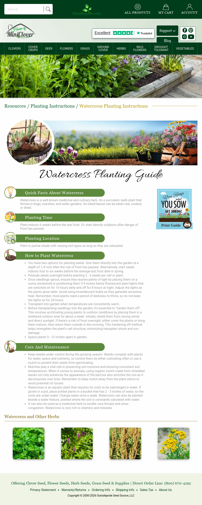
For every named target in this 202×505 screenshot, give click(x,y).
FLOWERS (66, 48)
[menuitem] (14, 49)
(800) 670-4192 (177, 483)
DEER (48, 48)
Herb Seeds (80, 483)
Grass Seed (101, 483)
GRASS (85, 48)
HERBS (121, 48)
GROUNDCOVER (103, 48)
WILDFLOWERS (139, 48)
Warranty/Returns (74, 490)
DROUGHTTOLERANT (161, 48)
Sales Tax (146, 490)
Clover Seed (35, 483)
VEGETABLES (185, 48)
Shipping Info (125, 490)
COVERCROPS (33, 48)
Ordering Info (101, 490)
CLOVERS (14, 48)
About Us (165, 490)
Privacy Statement (43, 490)
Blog (167, 41)
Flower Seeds (58, 483)
